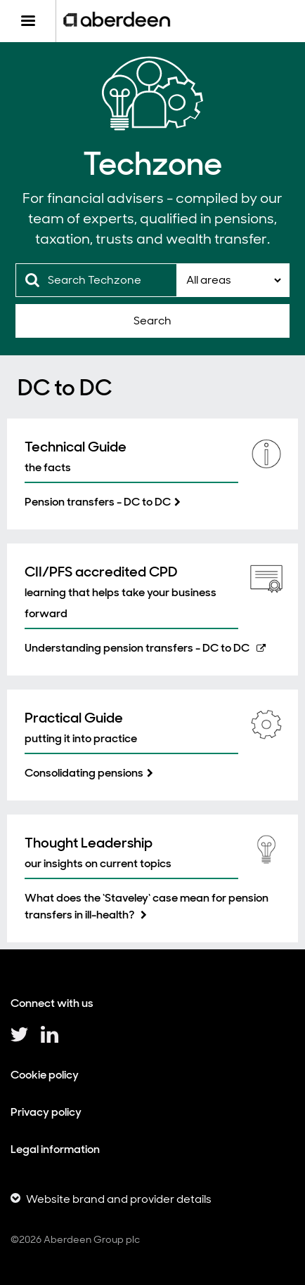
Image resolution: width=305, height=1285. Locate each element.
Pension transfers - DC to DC (98, 501)
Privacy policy (46, 1112)
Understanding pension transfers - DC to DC (137, 647)
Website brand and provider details (119, 1199)
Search (152, 320)
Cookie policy (45, 1074)
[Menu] (28, 21)
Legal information (55, 1149)
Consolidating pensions (84, 772)
